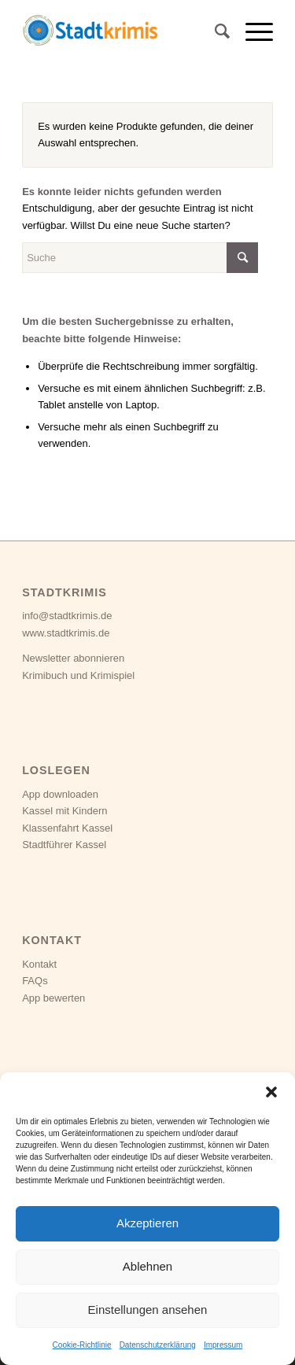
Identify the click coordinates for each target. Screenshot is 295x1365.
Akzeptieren (147, 1223)
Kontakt (39, 964)
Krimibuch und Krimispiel (78, 675)
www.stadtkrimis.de (65, 633)
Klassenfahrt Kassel (67, 828)
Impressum (223, 1345)
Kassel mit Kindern (64, 811)
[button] (271, 1092)
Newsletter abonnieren (73, 658)
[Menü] (251, 31)
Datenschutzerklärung (158, 1345)
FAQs (35, 981)
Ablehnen (147, 1266)
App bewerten (53, 998)
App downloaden (60, 794)
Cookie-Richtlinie (82, 1345)
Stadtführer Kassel (64, 844)
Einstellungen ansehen (148, 1309)
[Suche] (214, 31)
